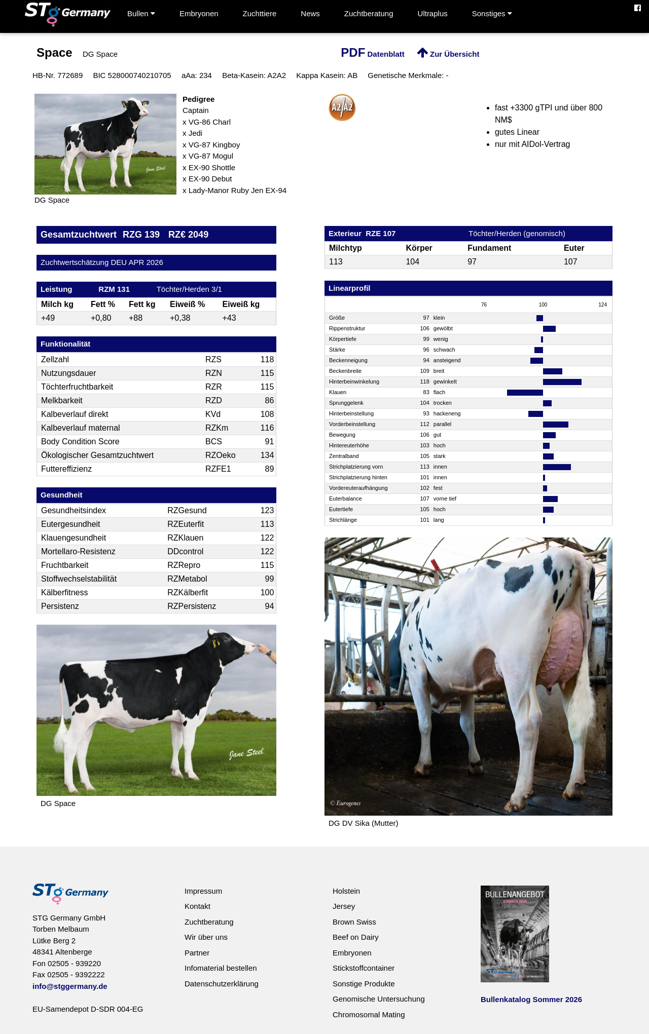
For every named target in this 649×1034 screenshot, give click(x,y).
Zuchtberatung (368, 13)
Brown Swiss (354, 921)
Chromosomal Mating (369, 1014)
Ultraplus (433, 13)
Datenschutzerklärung (222, 983)
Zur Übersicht (448, 54)
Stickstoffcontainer (363, 968)
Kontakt (197, 906)
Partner (197, 952)
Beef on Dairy (356, 937)
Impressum (203, 891)
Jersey (344, 906)
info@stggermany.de (69, 986)
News (310, 13)
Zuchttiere (260, 13)
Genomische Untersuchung (379, 998)
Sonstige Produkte (364, 983)
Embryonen (199, 13)
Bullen (141, 13)
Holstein (346, 891)
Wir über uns (206, 937)
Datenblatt (373, 54)
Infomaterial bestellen (221, 968)
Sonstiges (492, 13)
